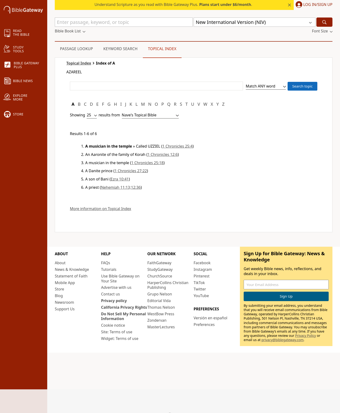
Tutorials (108, 269)
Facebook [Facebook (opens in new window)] (202, 262)
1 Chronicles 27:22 (131, 170)
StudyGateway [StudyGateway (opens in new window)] (160, 269)
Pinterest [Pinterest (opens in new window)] (201, 276)
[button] (313, 5)
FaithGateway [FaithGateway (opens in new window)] (159, 262)
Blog (59, 295)
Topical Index (162, 48)
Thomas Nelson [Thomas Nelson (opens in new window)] (161, 307)
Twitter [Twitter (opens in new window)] (200, 289)
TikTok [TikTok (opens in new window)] (199, 282)
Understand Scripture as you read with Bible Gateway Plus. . (173, 4)
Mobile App (65, 282)
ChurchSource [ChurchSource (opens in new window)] (159, 276)
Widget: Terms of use (119, 338)
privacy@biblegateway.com (282, 340)
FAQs (105, 262)
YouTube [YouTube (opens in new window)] (201, 295)
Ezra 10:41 (120, 179)
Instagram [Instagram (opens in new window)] (203, 269)
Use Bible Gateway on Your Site (120, 278)
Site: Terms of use (116, 331)
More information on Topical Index (100, 208)
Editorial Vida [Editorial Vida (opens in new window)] (159, 300)
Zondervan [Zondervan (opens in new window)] (156, 320)
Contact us (110, 294)
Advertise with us (116, 287)
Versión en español (210, 318)
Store (59, 289)
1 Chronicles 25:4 (177, 146)
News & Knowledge (72, 269)
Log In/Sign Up (317, 4)
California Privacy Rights (124, 307)
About (60, 262)
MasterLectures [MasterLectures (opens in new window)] (161, 327)
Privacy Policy (305, 335)
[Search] (324, 22)
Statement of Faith (71, 276)
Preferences (204, 324)
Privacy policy (114, 300)
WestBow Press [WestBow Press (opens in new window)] (160, 313)
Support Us (65, 309)
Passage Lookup (76, 48)
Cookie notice (113, 325)
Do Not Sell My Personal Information (123, 316)
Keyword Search (120, 48)
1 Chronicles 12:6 (163, 154)
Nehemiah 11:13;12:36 (120, 187)
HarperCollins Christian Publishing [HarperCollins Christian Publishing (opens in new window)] (167, 285)
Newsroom (64, 302)
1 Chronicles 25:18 (147, 162)
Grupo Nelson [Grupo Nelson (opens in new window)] (159, 294)
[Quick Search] (124, 22)
